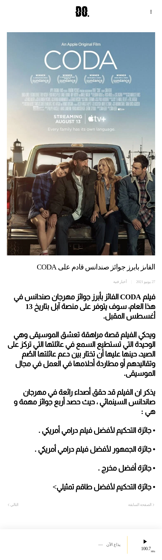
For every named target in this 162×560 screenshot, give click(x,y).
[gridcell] (81, 392)
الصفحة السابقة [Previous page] (141, 505)
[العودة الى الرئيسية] (81, 11)
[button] (153, 11)
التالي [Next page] (13, 505)
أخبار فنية (120, 282)
